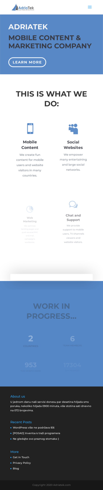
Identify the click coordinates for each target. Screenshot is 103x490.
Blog (16, 468)
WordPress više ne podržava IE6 (33, 427)
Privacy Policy (22, 462)
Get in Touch (21, 457)
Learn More (27, 61)
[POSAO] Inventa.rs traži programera (36, 433)
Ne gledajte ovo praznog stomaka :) (36, 438)
